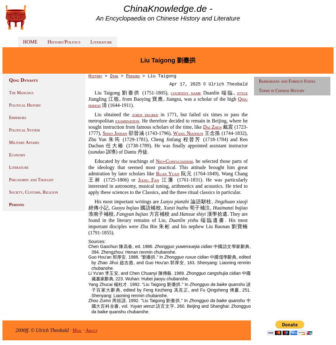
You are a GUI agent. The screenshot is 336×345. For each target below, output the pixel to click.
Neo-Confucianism (174, 161)
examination (127, 120)
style (242, 92)
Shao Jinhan (115, 133)
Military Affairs (24, 142)
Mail (77, 330)
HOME (30, 41)
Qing (114, 76)
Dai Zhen (212, 127)
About (91, 330)
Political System (24, 130)
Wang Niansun (188, 133)
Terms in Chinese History (282, 90)
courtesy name (186, 92)
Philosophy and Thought (31, 179)
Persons (16, 204)
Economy (17, 155)
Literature (101, 41)
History (95, 76)
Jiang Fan (148, 179)
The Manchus (21, 92)
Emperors (17, 117)
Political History (25, 105)
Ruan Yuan (167, 173)
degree (145, 114)
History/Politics (64, 41)
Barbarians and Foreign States (287, 81)
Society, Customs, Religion (33, 192)
